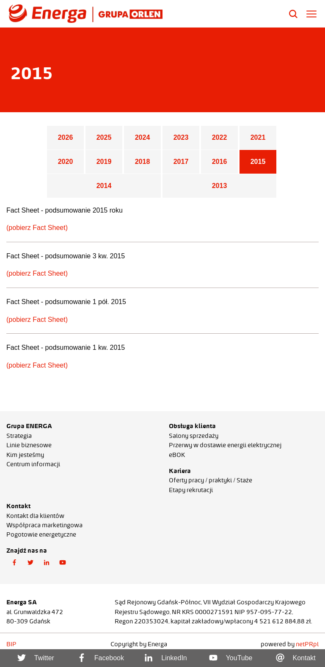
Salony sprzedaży (193, 436)
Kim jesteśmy (25, 455)
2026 (65, 137)
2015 (258, 161)
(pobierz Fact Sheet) (37, 227)
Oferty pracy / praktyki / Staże (210, 480)
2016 (219, 161)
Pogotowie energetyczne (41, 534)
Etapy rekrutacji (191, 490)
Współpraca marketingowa (44, 525)
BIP (11, 644)
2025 (104, 137)
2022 (219, 137)
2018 (142, 161)
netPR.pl (307, 644)
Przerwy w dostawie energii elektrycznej (225, 445)
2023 (181, 137)
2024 (142, 137)
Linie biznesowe (29, 445)
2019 (104, 161)
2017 (181, 161)
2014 (104, 185)
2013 (219, 185)
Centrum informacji (33, 464)
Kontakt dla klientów (35, 516)
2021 (258, 137)
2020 (65, 161)
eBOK (177, 455)
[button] (14, 562)
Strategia (19, 436)
